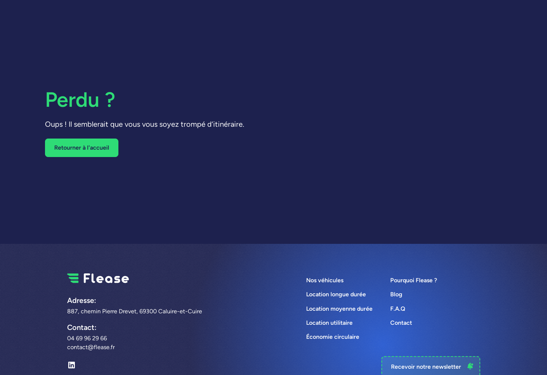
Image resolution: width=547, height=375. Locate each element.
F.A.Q (397, 308)
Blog (396, 294)
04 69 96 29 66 (87, 338)
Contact (401, 322)
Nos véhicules (324, 280)
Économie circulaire (332, 336)
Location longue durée (336, 294)
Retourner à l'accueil (81, 147)
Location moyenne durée (339, 308)
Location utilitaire (329, 322)
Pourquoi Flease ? (413, 280)
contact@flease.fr (91, 347)
